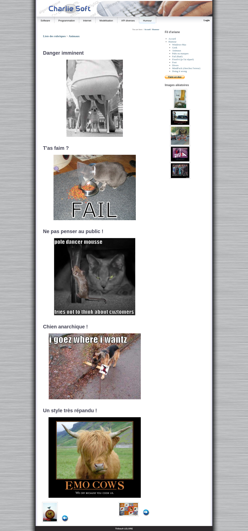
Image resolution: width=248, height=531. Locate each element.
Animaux (74, 36)
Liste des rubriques (54, 36)
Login (207, 20)
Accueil (147, 29)
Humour (155, 29)
